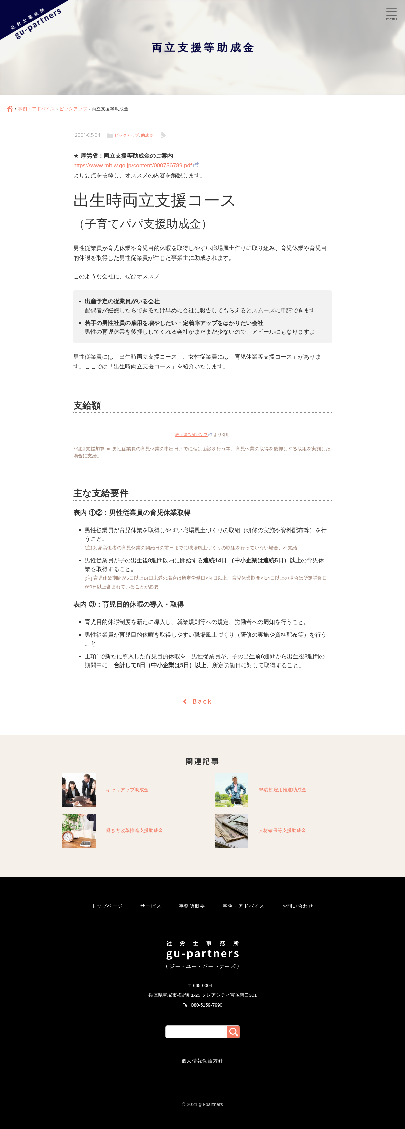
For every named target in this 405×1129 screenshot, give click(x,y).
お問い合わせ (298, 906)
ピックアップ (73, 108)
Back (202, 701)
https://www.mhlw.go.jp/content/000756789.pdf (132, 165)
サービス (150, 906)
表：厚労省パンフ (191, 434)
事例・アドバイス (36, 108)
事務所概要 (192, 906)
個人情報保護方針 (203, 1060)
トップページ (107, 906)
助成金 (147, 135)
